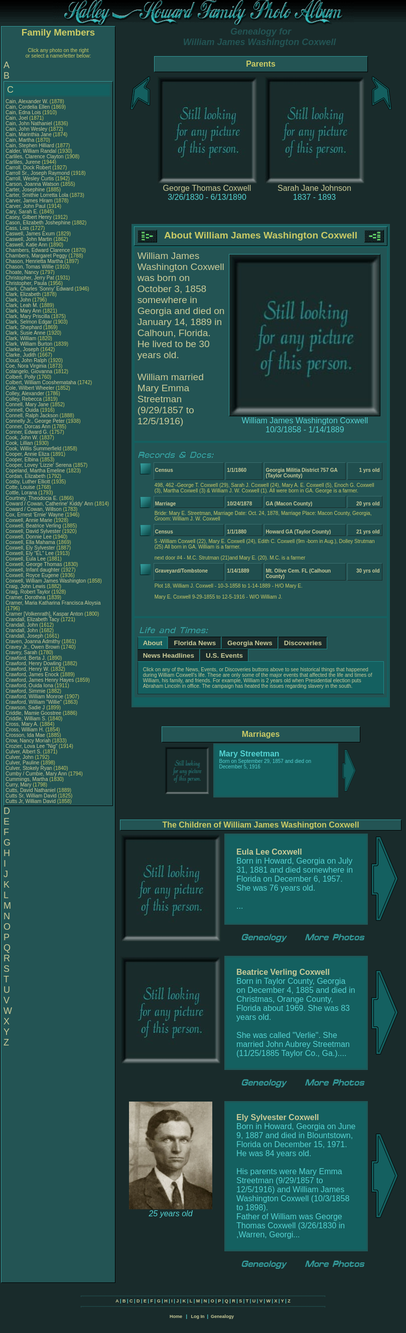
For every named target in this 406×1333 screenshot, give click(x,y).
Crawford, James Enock (32, 674)
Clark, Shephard (24, 327)
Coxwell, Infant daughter (33, 570)
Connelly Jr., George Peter (35, 421)
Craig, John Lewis (25, 586)
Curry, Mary (19, 784)
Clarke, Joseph (23, 349)
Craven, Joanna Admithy (33, 641)
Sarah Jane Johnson (314, 188)
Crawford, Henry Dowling (33, 663)
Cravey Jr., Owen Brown (33, 647)
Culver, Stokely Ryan (29, 768)
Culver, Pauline (23, 762)
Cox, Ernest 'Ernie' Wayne (35, 514)
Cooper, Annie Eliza (27, 454)
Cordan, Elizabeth (26, 476)
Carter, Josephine (26, 189)
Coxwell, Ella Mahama (30, 542)
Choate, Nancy (23, 272)
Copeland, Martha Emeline (35, 470)
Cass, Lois (18, 228)
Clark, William (22, 338)
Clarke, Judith (22, 355)
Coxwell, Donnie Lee (29, 537)
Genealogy (222, 1316)
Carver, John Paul (26, 206)
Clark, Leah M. (22, 305)
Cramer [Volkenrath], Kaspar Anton (44, 614)
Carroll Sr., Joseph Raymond (38, 173)
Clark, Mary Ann (23, 311)
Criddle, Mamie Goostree (33, 713)
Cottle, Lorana (22, 492)
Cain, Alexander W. (27, 101)
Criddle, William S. (26, 718)
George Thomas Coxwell (207, 188)
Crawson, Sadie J (25, 707)
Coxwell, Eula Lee (26, 559)
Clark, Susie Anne (26, 333)
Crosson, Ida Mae (25, 735)
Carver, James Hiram (29, 200)
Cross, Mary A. (22, 724)
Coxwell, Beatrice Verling (33, 525)
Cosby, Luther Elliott (28, 481)
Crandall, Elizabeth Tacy (32, 619)
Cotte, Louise (21, 487)
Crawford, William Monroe (34, 696)
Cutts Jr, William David (31, 801)
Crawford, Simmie (26, 691)
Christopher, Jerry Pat (30, 278)
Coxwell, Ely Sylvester (30, 548)
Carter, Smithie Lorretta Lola (37, 195)
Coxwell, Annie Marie (29, 520)
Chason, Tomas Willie (30, 267)
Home (176, 1316)
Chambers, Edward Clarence (38, 250)
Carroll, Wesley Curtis (30, 178)
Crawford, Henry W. (27, 669)
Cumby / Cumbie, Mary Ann (36, 773)
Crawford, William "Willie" (34, 702)
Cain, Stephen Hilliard (30, 145)
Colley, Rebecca (24, 399)
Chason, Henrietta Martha (34, 261)
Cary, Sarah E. (22, 211)
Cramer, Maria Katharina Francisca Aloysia (53, 603)
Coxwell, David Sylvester (33, 531)
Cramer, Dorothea (26, 597)
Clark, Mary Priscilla (28, 316)
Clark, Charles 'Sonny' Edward (39, 289)
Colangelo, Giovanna (30, 371)
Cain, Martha (21, 140)
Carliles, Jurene (24, 162)
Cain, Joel (17, 118)
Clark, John (19, 300)
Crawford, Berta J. (26, 658)
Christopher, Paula (27, 283)
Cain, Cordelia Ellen (28, 107)
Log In (197, 1316)
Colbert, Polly (21, 377)
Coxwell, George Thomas (34, 564)
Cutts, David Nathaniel (31, 790)
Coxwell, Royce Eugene (32, 575)
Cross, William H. (25, 729)
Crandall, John (22, 625)
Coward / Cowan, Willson (34, 509)
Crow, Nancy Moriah (28, 740)
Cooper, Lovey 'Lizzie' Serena (39, 465)
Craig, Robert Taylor (28, 592)
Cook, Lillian (20, 443)
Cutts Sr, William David (31, 795)
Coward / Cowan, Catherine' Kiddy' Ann (49, 503)
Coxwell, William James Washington (46, 581)
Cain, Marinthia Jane (29, 134)
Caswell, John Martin (29, 239)
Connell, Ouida (23, 410)
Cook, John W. (22, 437)
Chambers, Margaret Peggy (36, 255)
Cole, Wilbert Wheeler (30, 388)
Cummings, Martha (27, 779)
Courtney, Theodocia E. (32, 498)
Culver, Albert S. (24, 751)
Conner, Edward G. (27, 432)
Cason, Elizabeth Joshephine (38, 222)
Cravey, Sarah (22, 652)
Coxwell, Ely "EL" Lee (30, 553)
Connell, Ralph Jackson (32, 415)
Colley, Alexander (26, 393)
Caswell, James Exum (30, 233)
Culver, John (20, 757)
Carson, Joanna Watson (32, 184)
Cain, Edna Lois (23, 112)
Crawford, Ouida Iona (29, 685)
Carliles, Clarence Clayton (35, 156)
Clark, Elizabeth (24, 294)
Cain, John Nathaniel (29, 123)
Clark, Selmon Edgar (29, 322)
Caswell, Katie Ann (26, 244)
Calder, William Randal (31, 151)
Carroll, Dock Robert (28, 167)
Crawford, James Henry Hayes (40, 680)
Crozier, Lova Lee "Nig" (31, 746)
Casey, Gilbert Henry (29, 217)
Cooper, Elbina (23, 459)
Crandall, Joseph (25, 636)
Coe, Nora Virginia (26, 366)
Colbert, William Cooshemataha (41, 382)
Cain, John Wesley (26, 129)
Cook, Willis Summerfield (33, 448)
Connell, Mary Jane (27, 404)
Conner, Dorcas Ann (28, 426)
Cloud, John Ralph (26, 360)
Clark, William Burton (29, 344)
